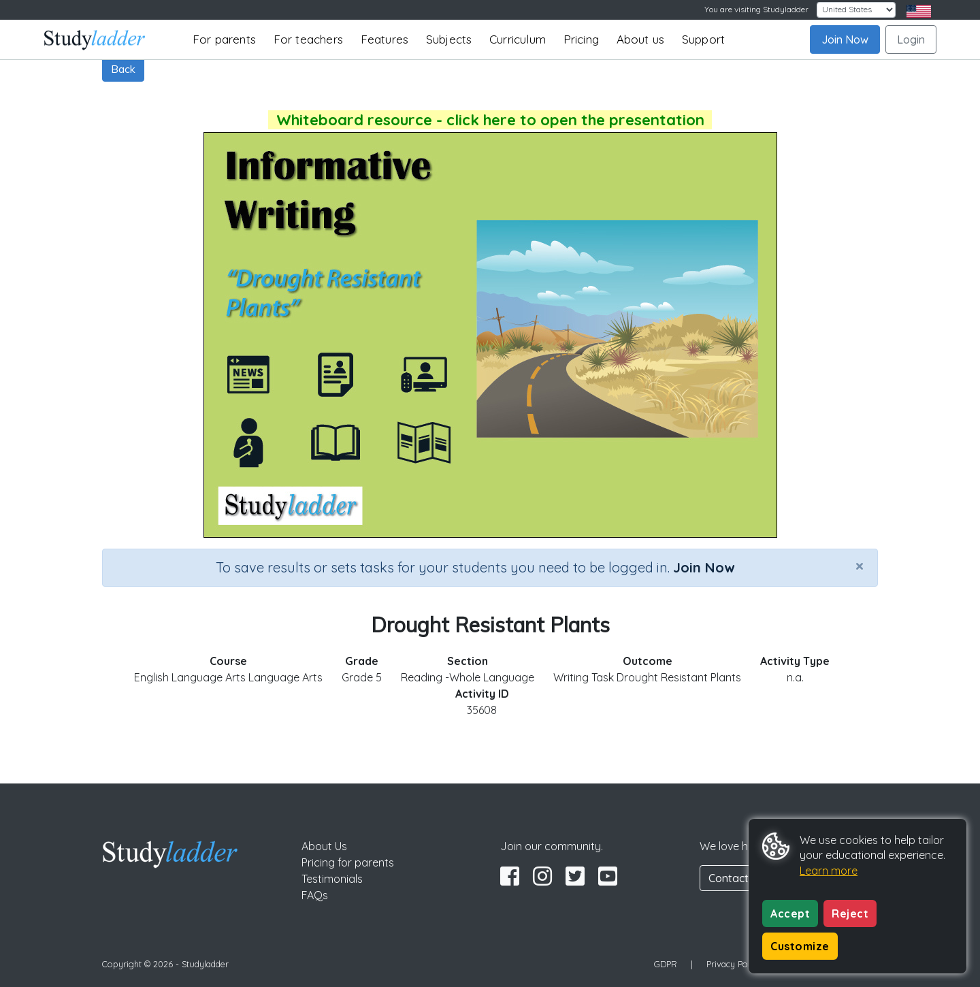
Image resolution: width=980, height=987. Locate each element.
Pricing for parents (347, 862)
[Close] (859, 565)
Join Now (844, 39)
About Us (324, 846)
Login (911, 39)
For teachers (308, 39)
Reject (850, 913)
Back (123, 69)
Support (703, 39)
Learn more (829, 870)
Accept (790, 913)
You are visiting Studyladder (756, 9)
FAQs (314, 895)
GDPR (665, 963)
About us (641, 39)
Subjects (449, 39)
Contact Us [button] (736, 878)
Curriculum (517, 39)
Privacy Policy (733, 963)
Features (385, 39)
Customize (800, 946)
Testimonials (332, 879)
